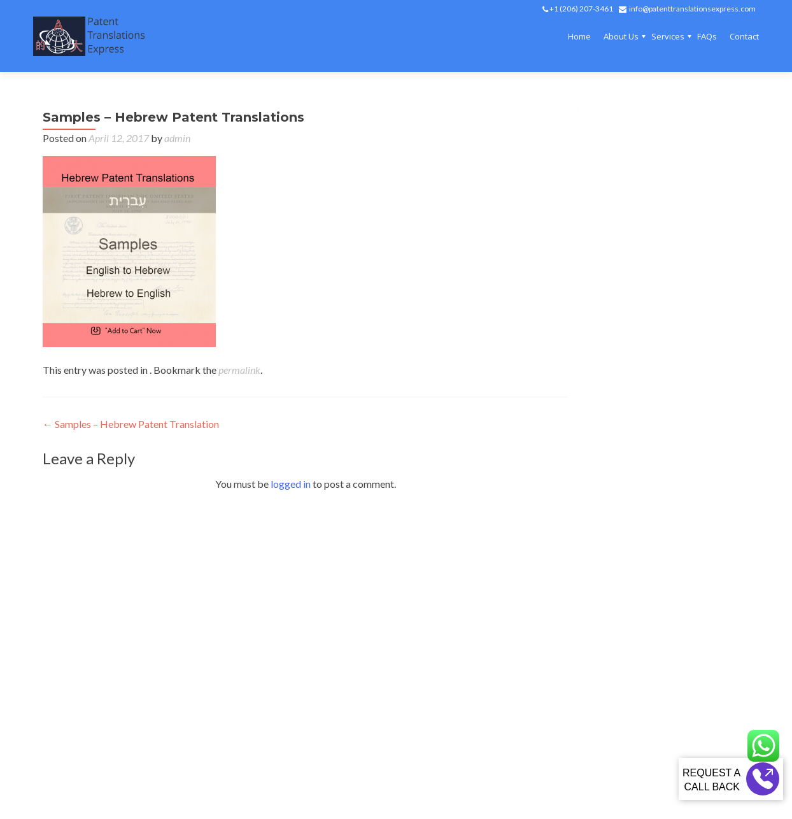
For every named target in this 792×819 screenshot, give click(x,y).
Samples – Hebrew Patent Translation (131, 424)
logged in (291, 484)
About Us (621, 36)
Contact (744, 36)
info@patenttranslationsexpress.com (692, 8)
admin (177, 138)
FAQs (707, 36)
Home (579, 36)
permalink (239, 370)
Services (667, 36)
